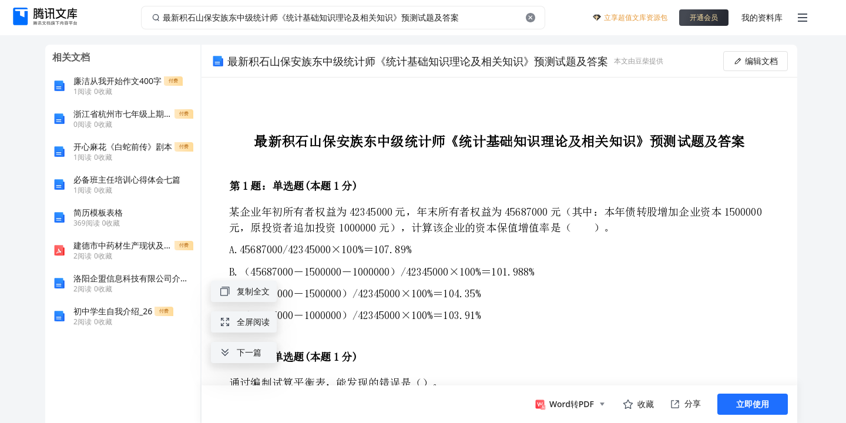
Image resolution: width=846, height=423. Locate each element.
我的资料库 (762, 17)
